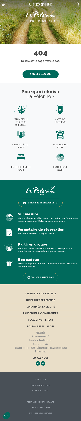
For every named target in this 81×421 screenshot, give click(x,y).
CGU (40, 396)
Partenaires (40, 351)
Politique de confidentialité (40, 402)
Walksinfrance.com (40, 277)
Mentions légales (40, 391)
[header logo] (40, 14)
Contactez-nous (40, 344)
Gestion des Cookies (40, 407)
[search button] (77, 4)
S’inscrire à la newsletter (40, 203)
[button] (6, 415)
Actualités (40, 333)
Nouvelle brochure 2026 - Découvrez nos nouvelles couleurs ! (41, 348)
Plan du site (40, 379)
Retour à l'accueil (40, 74)
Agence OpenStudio (43, 413)
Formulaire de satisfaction (40, 340)
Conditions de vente (40, 385)
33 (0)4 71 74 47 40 (40, 4)
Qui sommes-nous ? (40, 336)
